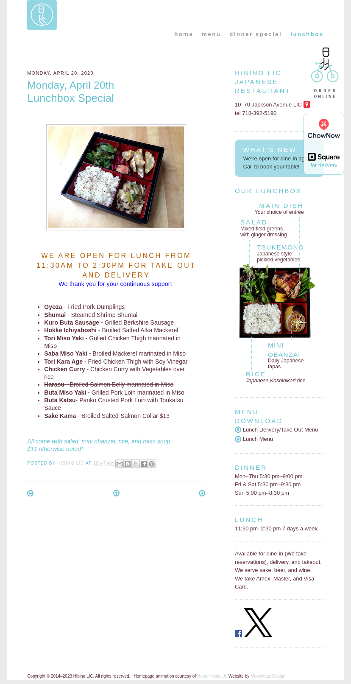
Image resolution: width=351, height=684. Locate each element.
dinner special (255, 34)
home (183, 34)
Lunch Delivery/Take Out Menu (276, 429)
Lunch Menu (254, 439)
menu (211, 34)
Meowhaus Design (268, 676)
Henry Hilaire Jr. (212, 676)
